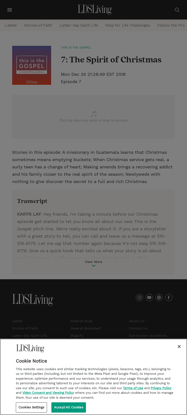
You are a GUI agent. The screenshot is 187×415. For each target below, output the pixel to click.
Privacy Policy (161, 391)
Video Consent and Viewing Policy (48, 396)
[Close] (179, 350)
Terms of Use (133, 391)
